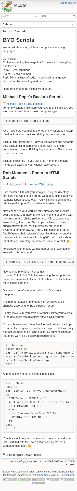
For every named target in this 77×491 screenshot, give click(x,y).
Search (36, 16)
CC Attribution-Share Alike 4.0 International (51, 475)
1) (47, 160)
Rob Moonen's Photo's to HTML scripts (30, 184)
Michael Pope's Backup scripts (25, 103)
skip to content (68, 3)
